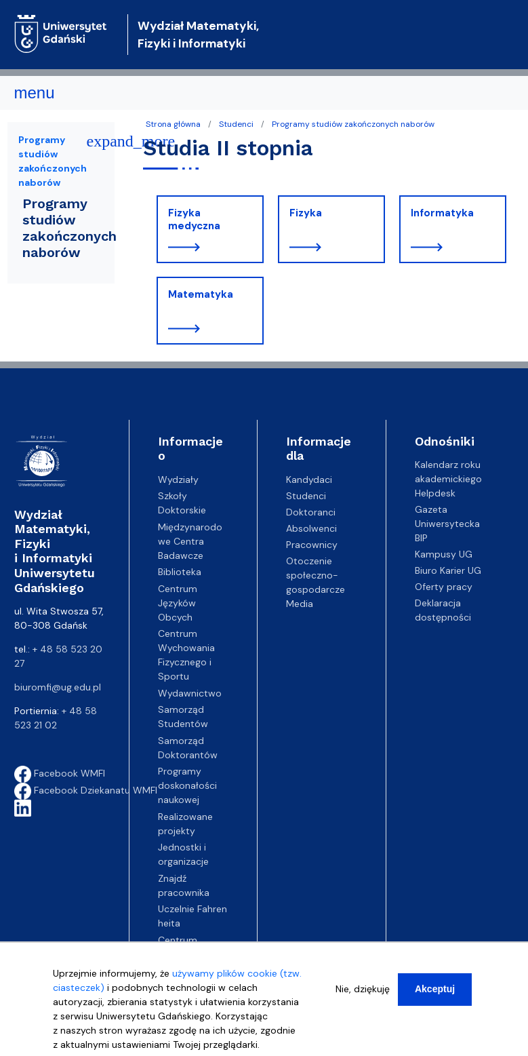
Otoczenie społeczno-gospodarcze (315, 575)
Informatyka (442, 213)
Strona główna (173, 124)
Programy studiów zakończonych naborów (353, 124)
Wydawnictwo (190, 693)
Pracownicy (312, 545)
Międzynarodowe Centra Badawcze (190, 541)
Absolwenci (311, 528)
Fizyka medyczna (194, 219)
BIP (421, 538)
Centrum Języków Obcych (177, 603)
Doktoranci (311, 512)
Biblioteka (179, 572)
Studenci (236, 124)
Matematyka (200, 294)
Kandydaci (309, 479)
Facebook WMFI (59, 773)
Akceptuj (435, 989)
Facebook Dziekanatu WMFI (85, 790)
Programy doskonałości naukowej (187, 785)
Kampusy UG (443, 554)
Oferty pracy (443, 587)
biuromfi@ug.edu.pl (57, 687)
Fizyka (305, 213)
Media (299, 604)
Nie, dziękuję (363, 989)
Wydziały (178, 479)
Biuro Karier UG (448, 570)
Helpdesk (435, 493)
